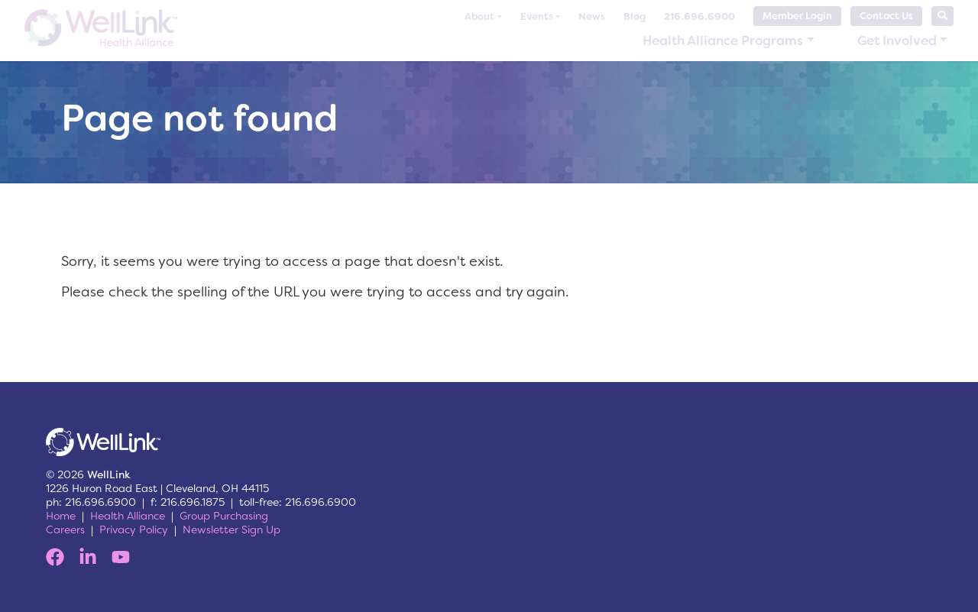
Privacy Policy (133, 529)
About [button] (479, 16)
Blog (634, 16)
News (591, 16)
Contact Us (886, 15)
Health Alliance (127, 516)
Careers (65, 529)
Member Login (797, 15)
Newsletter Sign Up (231, 529)
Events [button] (536, 16)
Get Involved (897, 40)
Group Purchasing (224, 516)
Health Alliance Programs (723, 40)
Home (61, 516)
